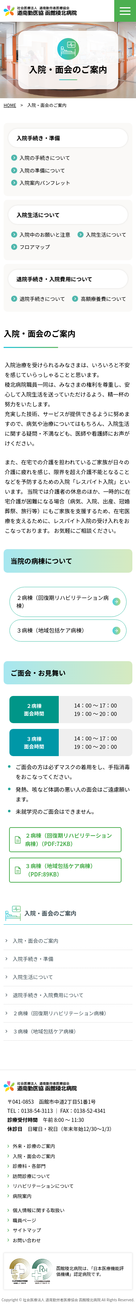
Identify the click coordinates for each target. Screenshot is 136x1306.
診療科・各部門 (29, 1165)
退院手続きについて (42, 298)
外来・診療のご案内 (34, 1146)
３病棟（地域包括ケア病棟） (51, 630)
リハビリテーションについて (43, 1185)
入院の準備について (42, 170)
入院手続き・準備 (33, 958)
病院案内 (22, 1196)
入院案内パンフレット (45, 182)
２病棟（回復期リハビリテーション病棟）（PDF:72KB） (68, 839)
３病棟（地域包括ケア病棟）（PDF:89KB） (60, 870)
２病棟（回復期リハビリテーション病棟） (62, 602)
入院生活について (106, 234)
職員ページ (24, 1220)
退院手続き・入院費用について (48, 995)
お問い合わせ (27, 1240)
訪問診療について (31, 1176)
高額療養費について (103, 298)
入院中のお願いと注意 (45, 234)
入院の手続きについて (45, 157)
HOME (10, 105)
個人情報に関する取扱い (39, 1210)
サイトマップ (27, 1230)
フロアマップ (35, 246)
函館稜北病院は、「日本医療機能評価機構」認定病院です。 (66, 1271)
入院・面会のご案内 (35, 940)
